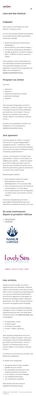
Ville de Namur (10, 219)
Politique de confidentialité (10, 392)
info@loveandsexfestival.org (13, 73)
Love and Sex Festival (14, 13)
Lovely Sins (9, 221)
